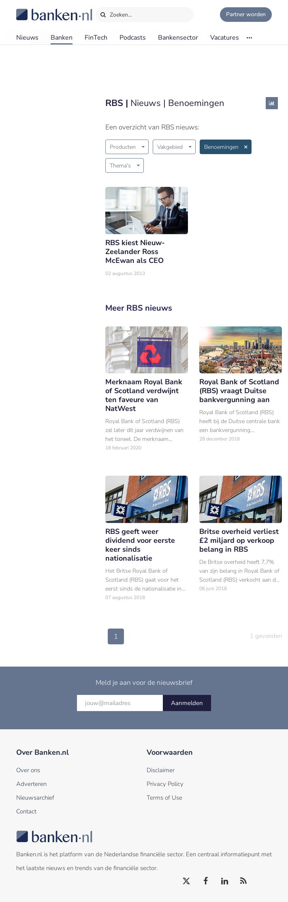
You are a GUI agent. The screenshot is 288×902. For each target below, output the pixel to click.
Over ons (28, 770)
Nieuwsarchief (35, 798)
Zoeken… (116, 13)
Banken (62, 37)
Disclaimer (161, 770)
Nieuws (27, 37)
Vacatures (224, 37)
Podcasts (132, 37)
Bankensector (178, 37)
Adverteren (31, 784)
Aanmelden (187, 703)
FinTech (96, 37)
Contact (26, 811)
